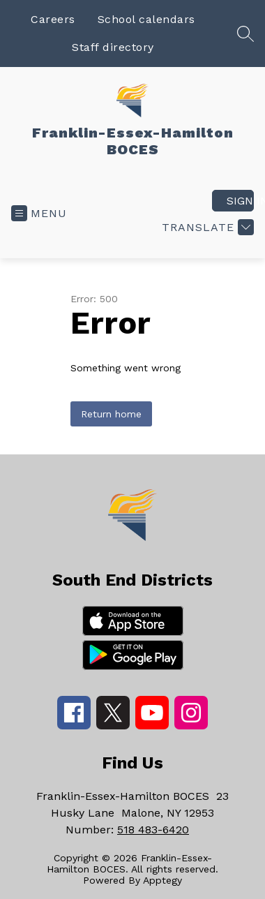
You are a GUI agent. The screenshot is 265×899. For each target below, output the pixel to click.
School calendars (146, 19)
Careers (53, 19)
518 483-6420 (153, 829)
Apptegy (162, 880)
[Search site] (245, 33)
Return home (111, 413)
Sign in (240, 200)
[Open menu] (39, 213)
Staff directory (113, 47)
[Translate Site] (206, 227)
